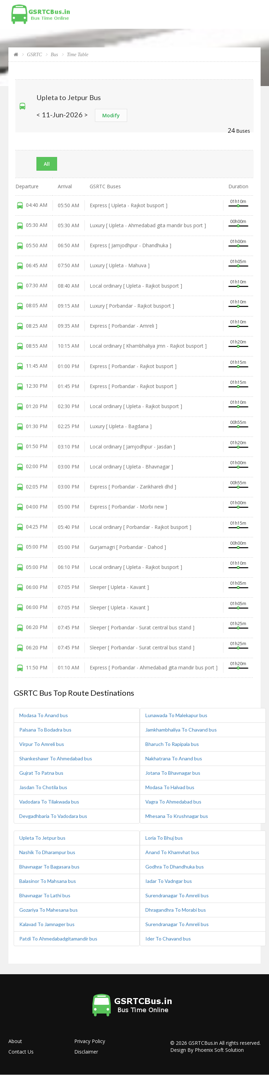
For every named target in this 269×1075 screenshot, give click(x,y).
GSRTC (34, 54)
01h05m (238, 261)
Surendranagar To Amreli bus (177, 895)
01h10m (238, 201)
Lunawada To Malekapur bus (176, 715)
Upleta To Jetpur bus (42, 838)
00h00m (238, 221)
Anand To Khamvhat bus (172, 852)
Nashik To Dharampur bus (47, 852)
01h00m (238, 241)
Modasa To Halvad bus (169, 787)
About (15, 1041)
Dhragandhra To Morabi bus (175, 910)
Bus (54, 54)
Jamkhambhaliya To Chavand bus (181, 730)
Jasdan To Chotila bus (43, 787)
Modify (111, 115)
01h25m (238, 624)
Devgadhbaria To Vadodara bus (53, 816)
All (47, 163)
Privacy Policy (89, 1041)
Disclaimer (86, 1051)
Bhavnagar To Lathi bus (44, 895)
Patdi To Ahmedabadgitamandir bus (58, 939)
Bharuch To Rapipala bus (172, 744)
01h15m (238, 362)
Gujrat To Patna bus (41, 773)
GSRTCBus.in (203, 1043)
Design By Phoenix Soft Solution (207, 1050)
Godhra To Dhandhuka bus (174, 867)
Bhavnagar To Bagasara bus (49, 867)
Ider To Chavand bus (168, 939)
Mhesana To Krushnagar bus (176, 816)
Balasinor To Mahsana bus (47, 881)
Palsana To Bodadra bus (45, 730)
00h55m (238, 422)
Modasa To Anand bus (43, 715)
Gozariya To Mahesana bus (48, 910)
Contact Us (21, 1051)
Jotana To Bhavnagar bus (172, 773)
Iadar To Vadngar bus (168, 881)
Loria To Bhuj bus (164, 838)
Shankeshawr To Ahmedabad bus (55, 758)
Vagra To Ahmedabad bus (173, 802)
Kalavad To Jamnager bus (47, 924)
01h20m (238, 342)
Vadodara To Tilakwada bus (49, 802)
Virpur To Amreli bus (41, 744)
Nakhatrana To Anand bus (173, 758)
